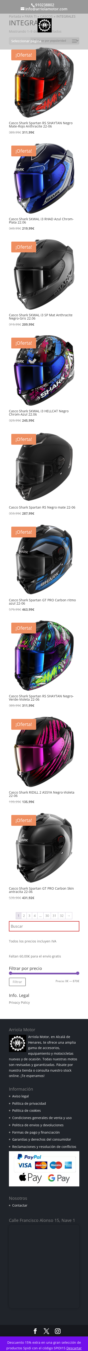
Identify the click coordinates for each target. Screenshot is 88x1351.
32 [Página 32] (62, 915)
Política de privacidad (29, 1103)
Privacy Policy (19, 1002)
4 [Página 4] (35, 915)
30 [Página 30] (47, 915)
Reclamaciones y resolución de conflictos (44, 1146)
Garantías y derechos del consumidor (41, 1139)
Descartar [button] (74, 1348)
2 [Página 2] (24, 915)
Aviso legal (20, 1096)
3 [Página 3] (29, 915)
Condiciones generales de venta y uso (42, 1118)
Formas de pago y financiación (36, 1132)
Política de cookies (26, 1110)
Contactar (19, 1205)
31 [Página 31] (54, 915)
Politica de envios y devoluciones (38, 1125)
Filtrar (17, 982)
